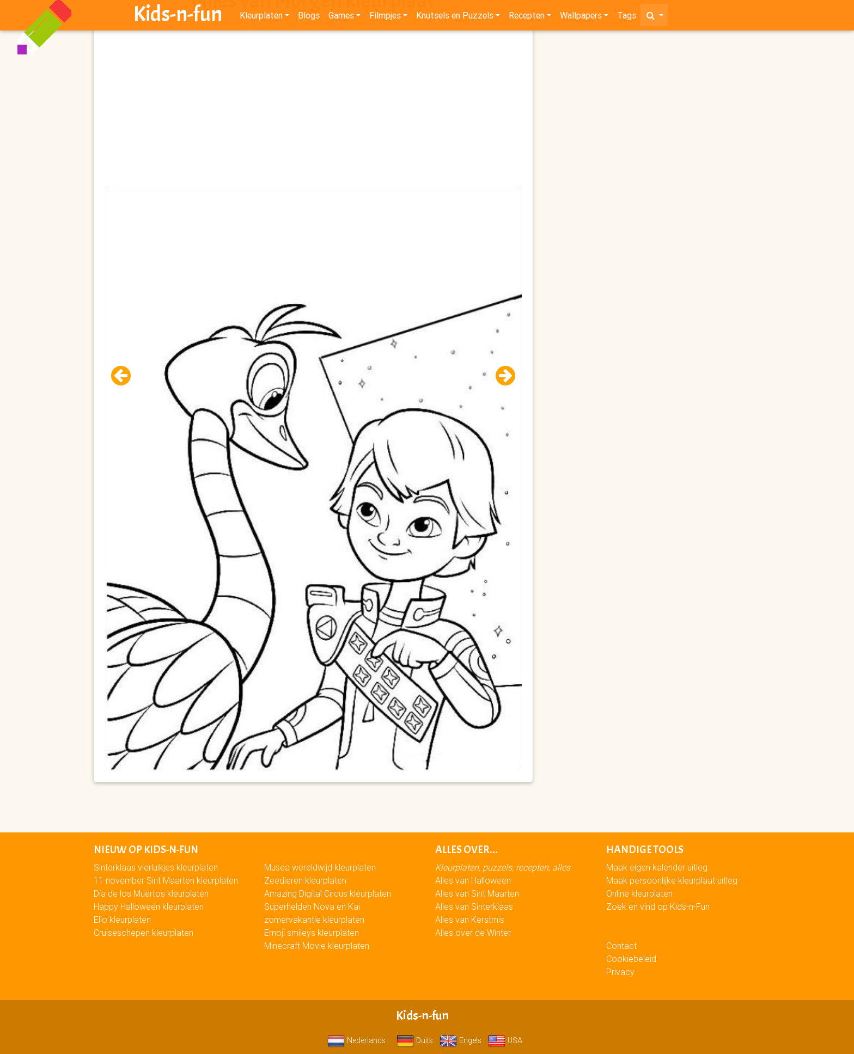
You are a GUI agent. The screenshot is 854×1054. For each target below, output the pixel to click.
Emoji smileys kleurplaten (311, 932)
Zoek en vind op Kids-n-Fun (658, 906)
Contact (621, 945)
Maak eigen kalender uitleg (656, 867)
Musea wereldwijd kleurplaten (320, 867)
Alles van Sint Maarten (477, 893)
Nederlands (356, 1040)
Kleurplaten (261, 17)
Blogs (309, 17)
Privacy (620, 971)
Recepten (527, 17)
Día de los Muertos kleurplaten (151, 893)
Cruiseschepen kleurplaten (143, 932)
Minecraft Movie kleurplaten (316, 945)
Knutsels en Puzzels (454, 17)
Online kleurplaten (639, 893)
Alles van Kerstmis (469, 919)
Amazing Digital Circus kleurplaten (327, 893)
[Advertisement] (313, 109)
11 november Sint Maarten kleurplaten (166, 880)
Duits (414, 1040)
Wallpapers (581, 17)
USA (505, 1040)
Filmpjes (385, 17)
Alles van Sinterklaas (474, 906)
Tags (626, 17)
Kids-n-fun (177, 16)
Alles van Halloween (473, 880)
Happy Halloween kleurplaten (149, 906)
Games (341, 17)
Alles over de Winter (473, 932)
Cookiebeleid (631, 958)
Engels (460, 1040)
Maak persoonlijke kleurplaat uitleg (671, 880)
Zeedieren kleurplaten (305, 880)
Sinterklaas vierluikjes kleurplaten (156, 867)
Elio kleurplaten (122, 919)
